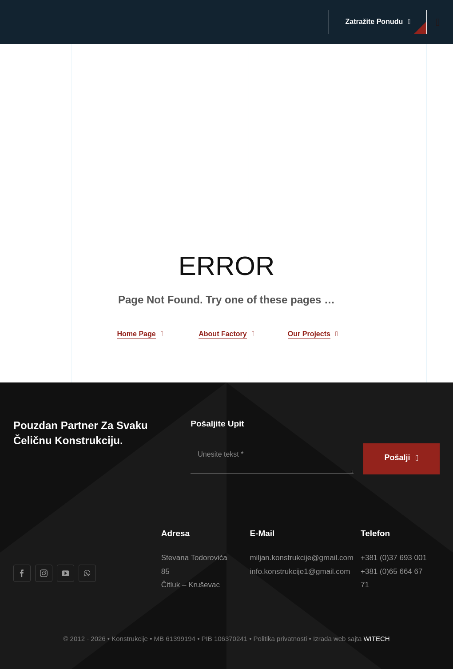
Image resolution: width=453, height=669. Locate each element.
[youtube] (65, 573)
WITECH (376, 638)
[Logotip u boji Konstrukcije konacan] (80, 15)
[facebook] (22, 573)
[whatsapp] (87, 573)
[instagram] (43, 573)
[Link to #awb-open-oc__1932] (438, 22)
